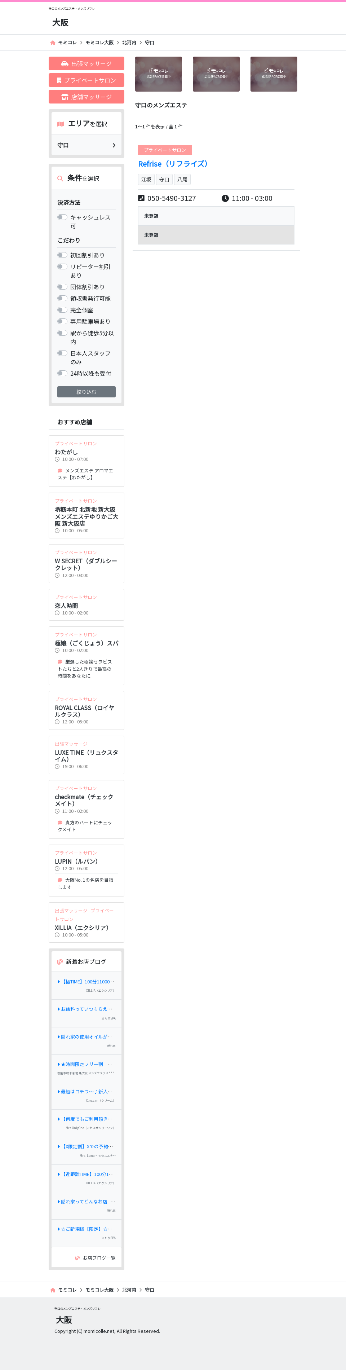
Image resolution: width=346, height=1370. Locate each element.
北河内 (129, 42)
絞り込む (86, 391)
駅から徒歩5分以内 (92, 337)
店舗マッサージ (86, 96)
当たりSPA (109, 1018)
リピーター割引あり (90, 270)
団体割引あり (87, 286)
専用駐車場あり (90, 321)
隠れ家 (111, 1046)
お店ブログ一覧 (95, 1257)
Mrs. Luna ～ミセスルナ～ (98, 1156)
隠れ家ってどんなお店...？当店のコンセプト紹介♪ (112, 1201)
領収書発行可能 (90, 298)
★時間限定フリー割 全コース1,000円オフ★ (106, 1064)
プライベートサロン (86, 80)
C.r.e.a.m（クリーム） (101, 1100)
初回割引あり (87, 255)
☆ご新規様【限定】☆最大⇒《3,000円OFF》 (106, 1228)
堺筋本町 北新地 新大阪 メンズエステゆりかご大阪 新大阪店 (96, 1073)
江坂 (146, 179)
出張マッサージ (86, 63)
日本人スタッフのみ (90, 357)
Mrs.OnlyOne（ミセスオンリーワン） (91, 1128)
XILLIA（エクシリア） (101, 990)
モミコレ (63, 42)
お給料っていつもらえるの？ (89, 1008)
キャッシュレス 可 (90, 221)
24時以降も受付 (90, 373)
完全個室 (81, 309)
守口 (149, 42)
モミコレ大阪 (99, 42)
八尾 (182, 179)
